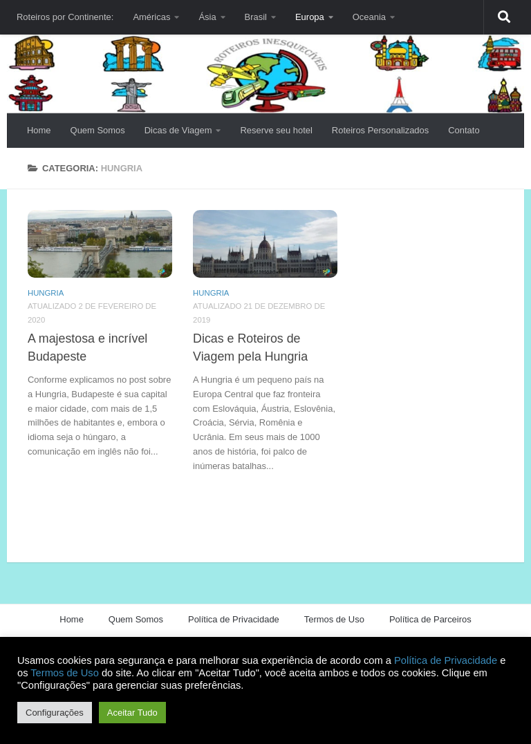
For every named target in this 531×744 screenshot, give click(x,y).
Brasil (256, 17)
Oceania (369, 17)
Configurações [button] (55, 712)
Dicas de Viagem (178, 130)
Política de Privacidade (233, 619)
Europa (309, 17)
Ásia (207, 17)
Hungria (46, 293)
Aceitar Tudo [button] (132, 712)
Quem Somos (98, 130)
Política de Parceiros (430, 619)
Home (39, 130)
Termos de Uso (334, 619)
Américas (151, 17)
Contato (463, 130)
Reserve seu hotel (276, 130)
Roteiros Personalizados (380, 130)
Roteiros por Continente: (65, 17)
